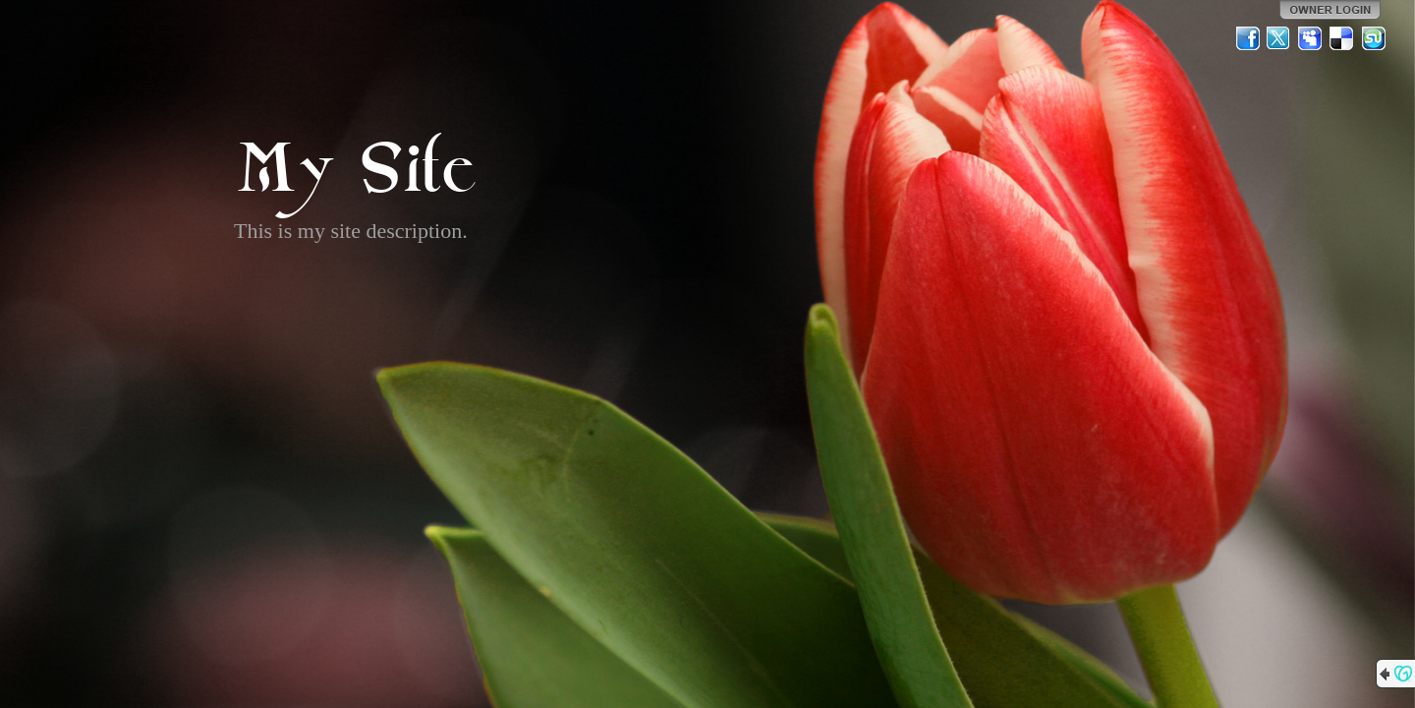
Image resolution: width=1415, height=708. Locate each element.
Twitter (1279, 38)
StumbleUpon (1373, 38)
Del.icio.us (1342, 38)
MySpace (1311, 38)
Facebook (1248, 38)
